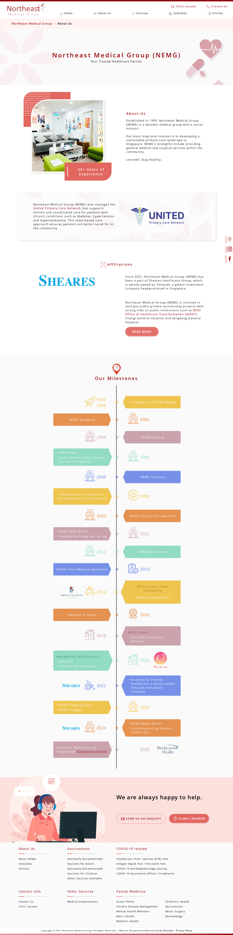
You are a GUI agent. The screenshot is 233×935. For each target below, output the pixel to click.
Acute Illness (125, 901)
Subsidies (178, 13)
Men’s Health (125, 916)
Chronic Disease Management (137, 906)
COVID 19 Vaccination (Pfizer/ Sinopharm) (145, 873)
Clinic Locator (183, 6)
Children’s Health (177, 901)
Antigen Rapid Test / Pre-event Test (141, 863)
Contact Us (217, 6)
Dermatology (174, 916)
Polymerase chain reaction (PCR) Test (142, 859)
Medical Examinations (82, 901)
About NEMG (27, 859)
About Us (102, 13)
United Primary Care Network (50, 207)
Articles (215, 13)
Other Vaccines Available (84, 878)
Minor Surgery (175, 911)
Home (66, 13)
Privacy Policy (184, 930)
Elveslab (168, 930)
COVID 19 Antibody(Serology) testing (141, 868)
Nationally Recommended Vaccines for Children (85, 871)
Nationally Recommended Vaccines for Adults (85, 861)
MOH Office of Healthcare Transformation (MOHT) (168, 313)
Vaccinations (174, 906)
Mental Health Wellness (133, 911)
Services (140, 13)
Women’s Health (127, 921)
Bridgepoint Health (93, 752)
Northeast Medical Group (32, 23)
